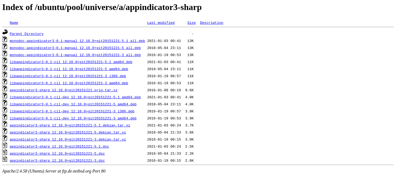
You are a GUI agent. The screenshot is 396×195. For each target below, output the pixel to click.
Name (14, 22)
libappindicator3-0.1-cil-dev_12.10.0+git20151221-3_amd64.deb (73, 118)
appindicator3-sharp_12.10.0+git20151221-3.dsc (57, 160)
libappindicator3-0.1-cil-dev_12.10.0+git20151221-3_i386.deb (72, 111)
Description (211, 22)
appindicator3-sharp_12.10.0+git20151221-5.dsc (57, 153)
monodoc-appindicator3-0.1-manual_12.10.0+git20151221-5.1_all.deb (77, 40)
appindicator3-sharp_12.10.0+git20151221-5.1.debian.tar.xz (70, 125)
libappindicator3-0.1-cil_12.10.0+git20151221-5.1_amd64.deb (71, 61)
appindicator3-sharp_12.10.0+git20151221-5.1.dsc (59, 146)
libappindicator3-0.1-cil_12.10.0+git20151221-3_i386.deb (68, 75)
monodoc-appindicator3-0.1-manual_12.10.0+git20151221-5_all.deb (75, 47)
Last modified (161, 22)
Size (191, 22)
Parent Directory (27, 33)
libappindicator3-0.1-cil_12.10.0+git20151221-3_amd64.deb (69, 82)
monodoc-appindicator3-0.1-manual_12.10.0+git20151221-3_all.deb (75, 54)
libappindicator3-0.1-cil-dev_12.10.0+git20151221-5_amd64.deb (73, 104)
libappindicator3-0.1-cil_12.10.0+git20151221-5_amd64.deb (69, 68)
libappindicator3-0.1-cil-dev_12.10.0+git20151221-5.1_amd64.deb (75, 97)
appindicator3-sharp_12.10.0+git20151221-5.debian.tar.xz (68, 132)
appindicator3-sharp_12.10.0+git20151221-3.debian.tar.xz (68, 139)
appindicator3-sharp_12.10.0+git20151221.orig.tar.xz (64, 89)
